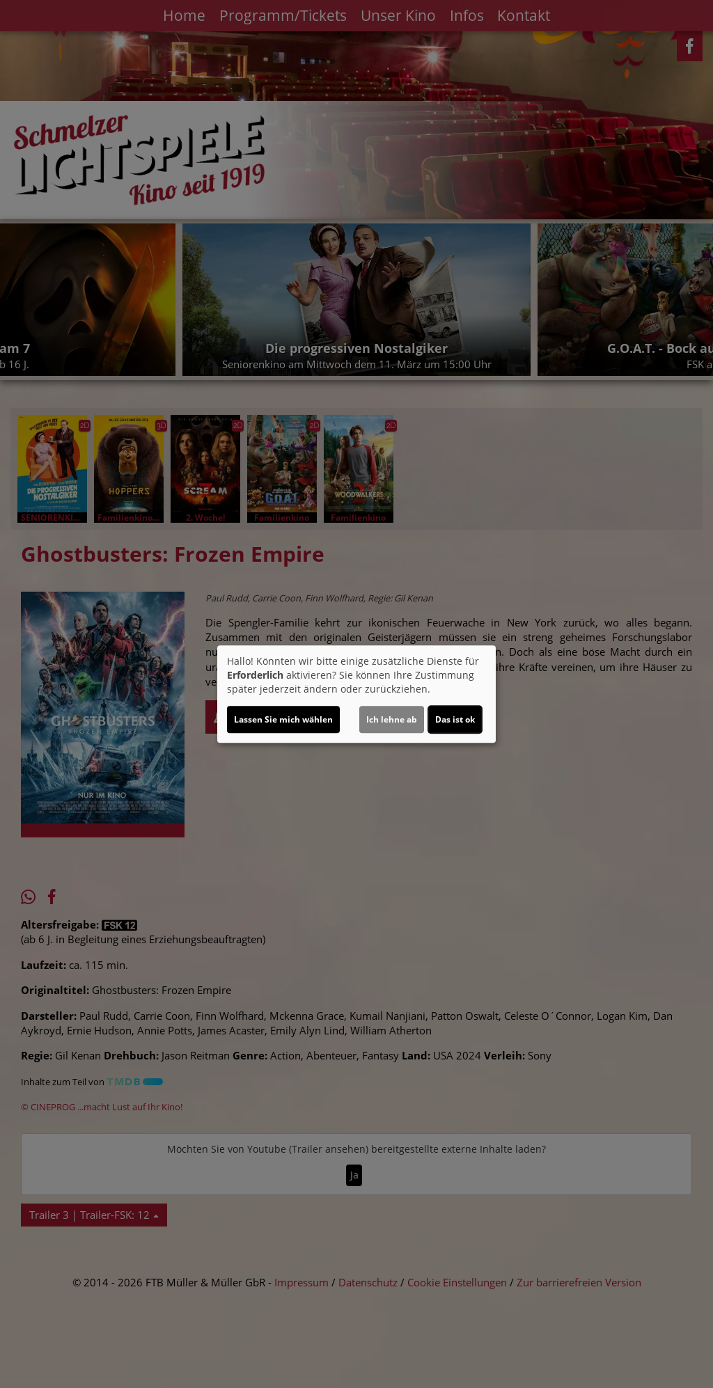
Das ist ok (455, 719)
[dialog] (356, 694)
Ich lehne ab (391, 719)
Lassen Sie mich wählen (283, 719)
